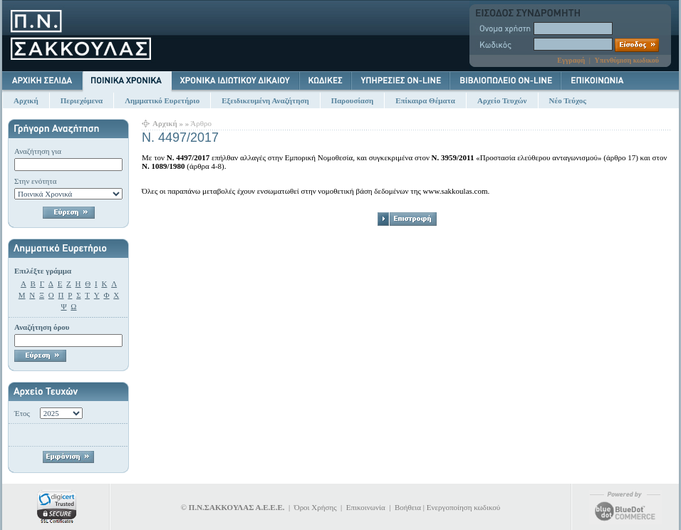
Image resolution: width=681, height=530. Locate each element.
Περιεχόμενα (82, 100)
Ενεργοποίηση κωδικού (463, 507)
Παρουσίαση (352, 100)
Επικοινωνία (365, 507)
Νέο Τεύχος (567, 100)
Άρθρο (201, 123)
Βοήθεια (408, 507)
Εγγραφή (571, 60)
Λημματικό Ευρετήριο (162, 100)
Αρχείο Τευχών (502, 100)
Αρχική (26, 100)
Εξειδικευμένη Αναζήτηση (265, 100)
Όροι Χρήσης (315, 507)
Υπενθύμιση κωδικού (626, 60)
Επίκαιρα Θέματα (425, 100)
